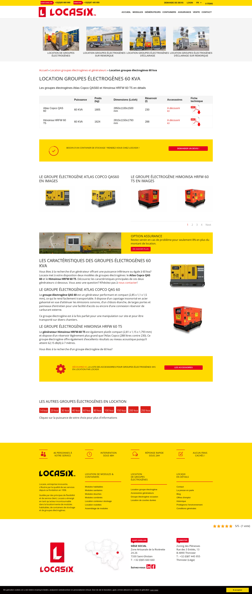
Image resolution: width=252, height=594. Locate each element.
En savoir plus (141, 249)
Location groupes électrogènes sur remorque (104, 54)
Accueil (126, 12)
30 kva (65, 410)
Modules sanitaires (93, 490)
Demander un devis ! (188, 148)
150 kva (121, 410)
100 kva (108, 410)
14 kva (43, 410)
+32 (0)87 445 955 (190, 556)
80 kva (97, 410)
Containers (169, 12)
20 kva (54, 410)
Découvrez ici (79, 366)
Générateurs (153, 12)
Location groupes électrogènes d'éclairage (147, 54)
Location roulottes (93, 505)
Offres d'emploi (183, 497)
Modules (138, 12)
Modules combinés (93, 497)
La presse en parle (185, 490)
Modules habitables (94, 487)
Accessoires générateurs (142, 493)
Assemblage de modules (96, 508)
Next (208, 224)
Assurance (184, 12)
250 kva (145, 410)
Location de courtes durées (143, 500)
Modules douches (93, 494)
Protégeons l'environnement (189, 505)
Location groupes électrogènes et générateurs (78, 70)
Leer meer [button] (154, 590)
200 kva (133, 410)
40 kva (76, 410)
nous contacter (127, 282)
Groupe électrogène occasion (144, 497)
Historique (181, 501)
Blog (178, 494)
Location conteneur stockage (98, 501)
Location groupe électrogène (144, 489)
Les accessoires (183, 367)
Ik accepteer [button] (237, 590)
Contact (207, 12)
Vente (196, 12)
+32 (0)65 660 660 (144, 559)
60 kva (86, 410)
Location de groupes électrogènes (60, 54)
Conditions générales (186, 508)
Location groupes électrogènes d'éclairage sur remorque (191, 54)
